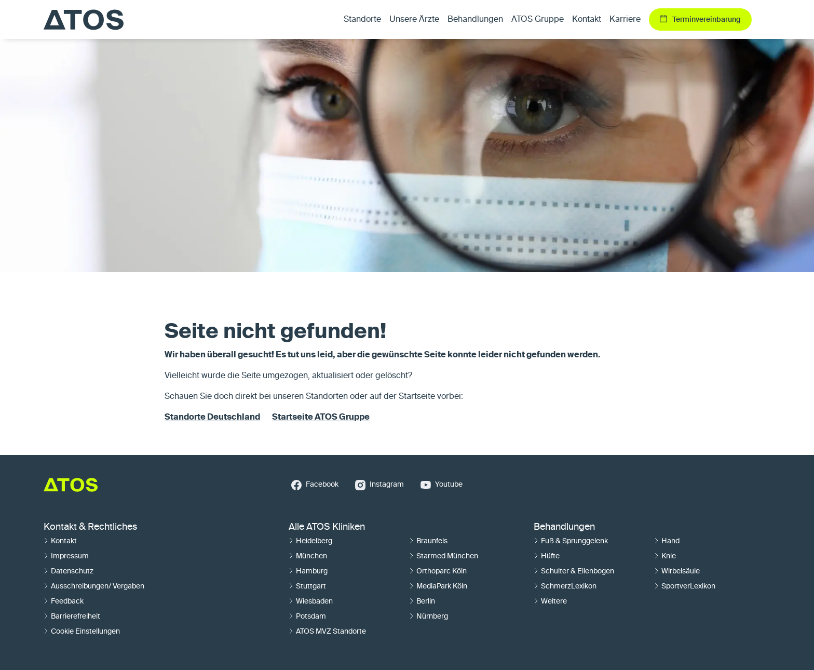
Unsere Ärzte (414, 20)
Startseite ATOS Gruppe (321, 417)
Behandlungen (564, 527)
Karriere (625, 20)
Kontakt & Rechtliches (90, 527)
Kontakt (586, 20)
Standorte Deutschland (212, 417)
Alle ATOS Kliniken (327, 527)
